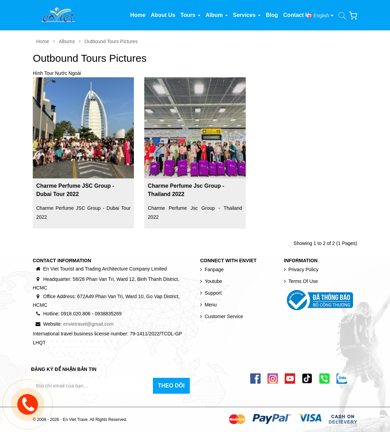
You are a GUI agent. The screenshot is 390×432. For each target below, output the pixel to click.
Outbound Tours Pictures (111, 41)
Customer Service (224, 316)
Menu (211, 304)
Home (42, 41)
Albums (67, 41)
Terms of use (303, 281)
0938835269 (108, 313)
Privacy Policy (304, 269)
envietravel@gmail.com (88, 324)
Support (213, 293)
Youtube (213, 281)
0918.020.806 (75, 313)
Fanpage (214, 269)
